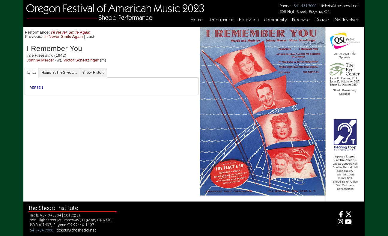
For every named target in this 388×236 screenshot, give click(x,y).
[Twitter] (348, 215)
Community (275, 19)
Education (249, 19)
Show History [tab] (94, 72)
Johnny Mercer (40, 60)
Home (197, 19)
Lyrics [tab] (31, 72)
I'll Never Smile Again (71, 32)
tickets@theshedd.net (340, 5)
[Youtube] (348, 222)
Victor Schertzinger (81, 60)
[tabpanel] (111, 86)
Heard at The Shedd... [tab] (59, 72)
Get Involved (347, 19)
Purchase (301, 19)
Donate (322, 19)
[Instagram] (339, 222)
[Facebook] (339, 215)
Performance (221, 19)
